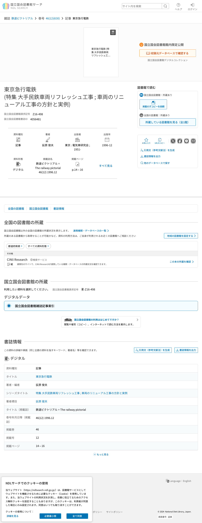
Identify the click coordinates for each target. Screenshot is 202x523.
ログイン (192, 6)
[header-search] (145, 6)
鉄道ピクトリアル (22, 18)
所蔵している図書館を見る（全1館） (167, 122)
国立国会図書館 (38, 208)
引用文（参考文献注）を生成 (157, 150)
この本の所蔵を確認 (182, 262)
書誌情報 (58, 208)
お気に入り (146, 141)
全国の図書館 (16, 208)
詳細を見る (13, 516)
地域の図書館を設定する (182, 236)
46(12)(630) (53, 18)
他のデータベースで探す (155, 163)
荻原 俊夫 (41, 401)
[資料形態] (38, 246)
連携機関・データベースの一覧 (91, 231)
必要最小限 (50, 516)
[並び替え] (15, 246)
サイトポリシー (114, 512)
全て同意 (77, 516)
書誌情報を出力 (150, 156)
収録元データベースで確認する (167, 53)
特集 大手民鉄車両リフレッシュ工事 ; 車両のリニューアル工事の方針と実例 (81, 393)
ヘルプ (178, 6)
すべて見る (105, 166)
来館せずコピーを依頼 (153, 104)
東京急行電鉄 (44, 376)
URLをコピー (160, 141)
